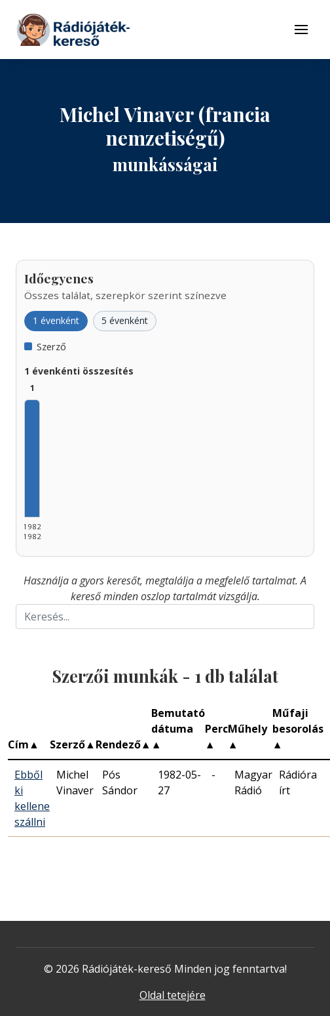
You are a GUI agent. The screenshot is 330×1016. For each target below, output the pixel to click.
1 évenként (56, 320)
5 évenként (124, 320)
